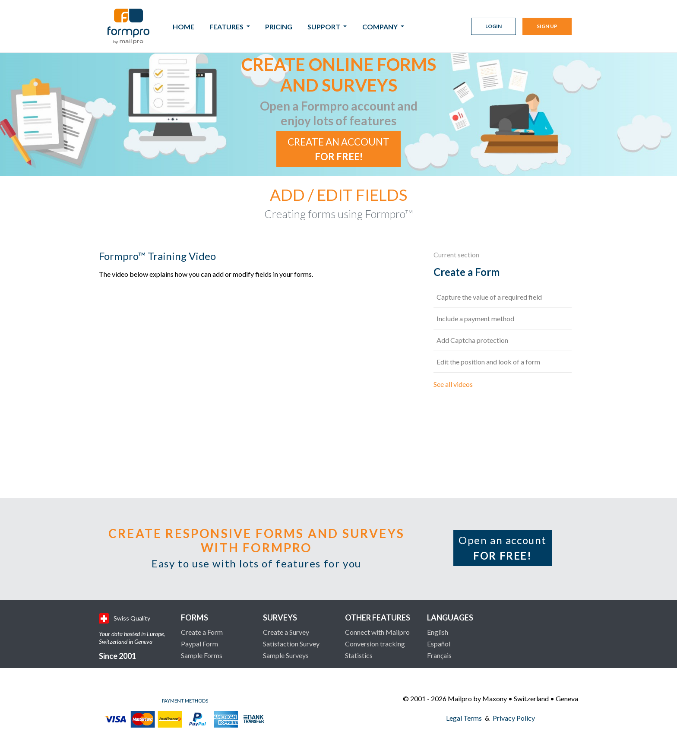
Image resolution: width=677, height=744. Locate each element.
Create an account (338, 149)
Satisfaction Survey (291, 644)
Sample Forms (201, 655)
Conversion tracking (375, 644)
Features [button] (227, 26)
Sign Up (547, 26)
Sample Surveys (286, 655)
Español (438, 644)
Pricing (278, 26)
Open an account (503, 548)
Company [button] (380, 26)
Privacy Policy (514, 718)
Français (439, 655)
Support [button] (324, 26)
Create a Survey (286, 632)
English (437, 632)
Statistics (359, 655)
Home (183, 26)
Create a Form (202, 632)
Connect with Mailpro (377, 632)
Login (493, 26)
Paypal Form (199, 644)
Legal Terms (464, 718)
